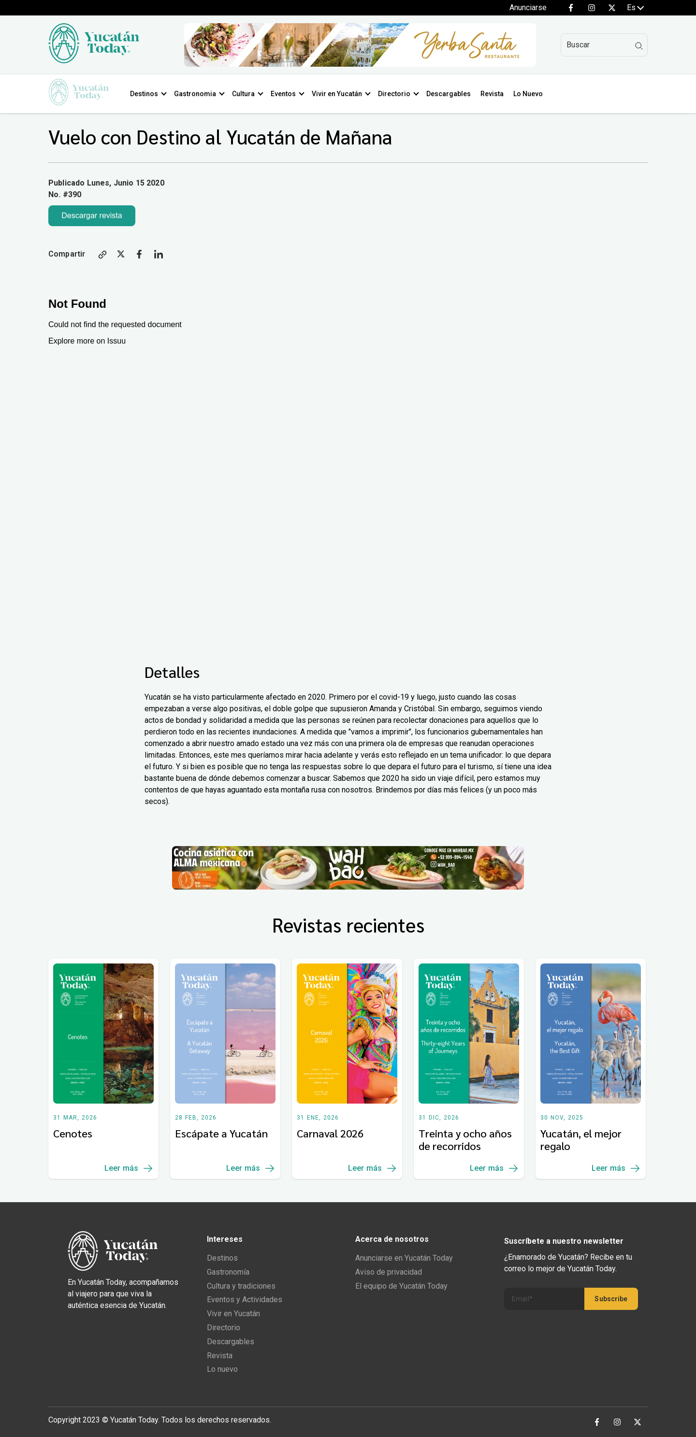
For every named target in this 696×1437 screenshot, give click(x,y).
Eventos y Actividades (244, 1299)
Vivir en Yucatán (342, 94)
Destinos (149, 94)
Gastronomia (200, 94)
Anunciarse (528, 7)
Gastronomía (228, 1272)
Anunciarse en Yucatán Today (404, 1258)
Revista (497, 94)
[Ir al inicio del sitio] (93, 60)
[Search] (604, 45)
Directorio (399, 94)
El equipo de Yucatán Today (401, 1286)
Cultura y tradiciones (241, 1286)
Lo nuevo (222, 1369)
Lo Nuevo (533, 94)
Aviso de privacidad (388, 1272)
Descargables (454, 94)
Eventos (288, 94)
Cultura (248, 94)
